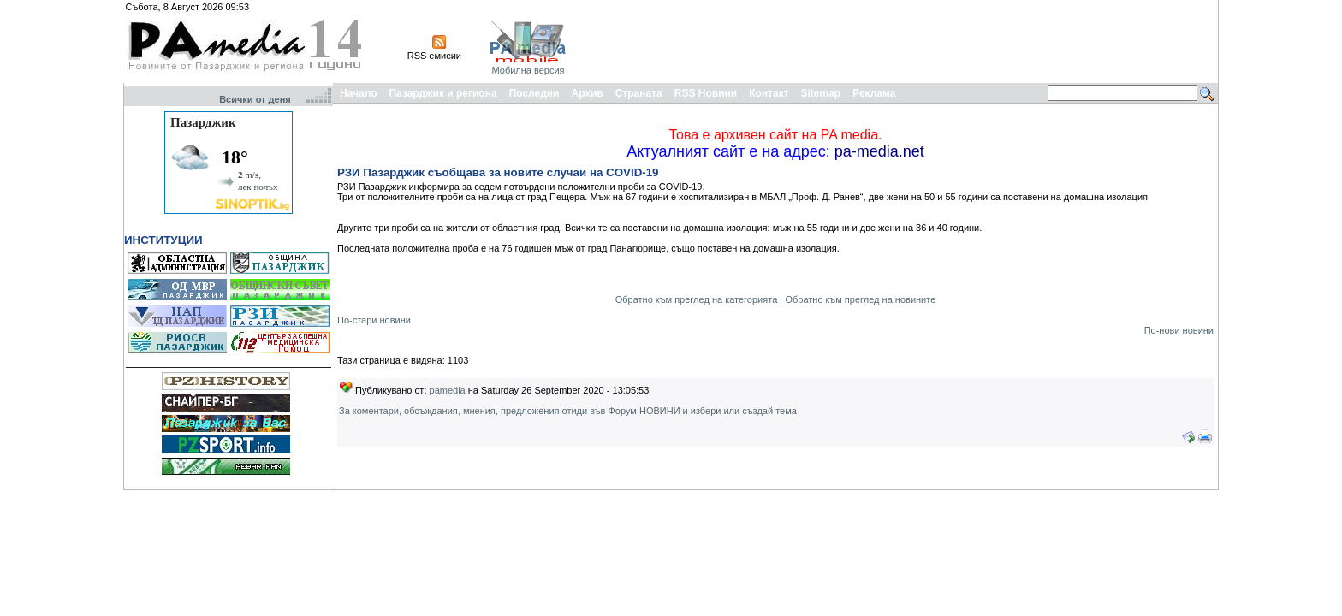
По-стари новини (374, 320)
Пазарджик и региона (442, 93)
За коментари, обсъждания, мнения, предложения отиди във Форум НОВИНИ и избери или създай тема (568, 411)
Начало (358, 93)
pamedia (448, 390)
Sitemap (821, 93)
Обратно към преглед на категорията (696, 299)
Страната (638, 93)
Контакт (768, 93)
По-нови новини (1179, 330)
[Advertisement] (903, 41)
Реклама (873, 93)
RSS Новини (705, 93)
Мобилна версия (527, 70)
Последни (534, 93)
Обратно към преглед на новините (860, 299)
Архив (587, 93)
